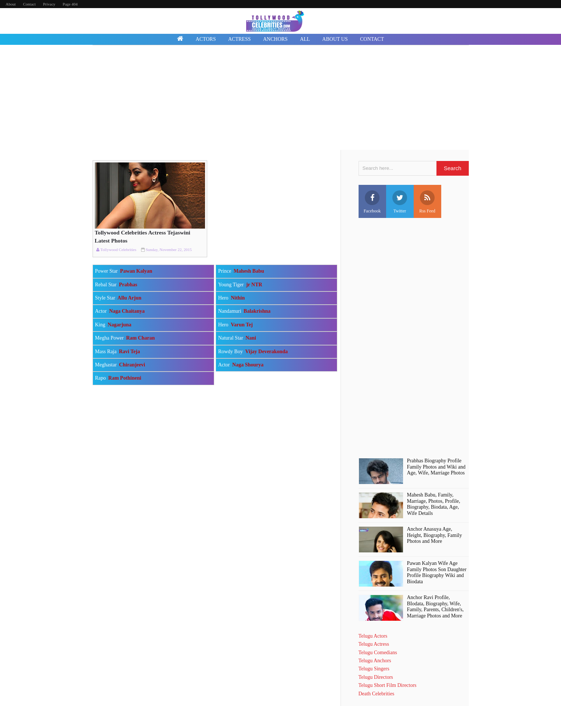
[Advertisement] (280, 98)
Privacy (49, 4)
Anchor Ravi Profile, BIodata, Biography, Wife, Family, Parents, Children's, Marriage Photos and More (435, 607)
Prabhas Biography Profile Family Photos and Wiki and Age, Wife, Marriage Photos (436, 467)
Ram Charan (140, 338)
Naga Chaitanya (127, 311)
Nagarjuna (120, 324)
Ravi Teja (129, 351)
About (11, 4)
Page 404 (70, 4)
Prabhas (128, 284)
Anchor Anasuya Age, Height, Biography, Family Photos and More (434, 535)
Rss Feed (427, 202)
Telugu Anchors (375, 660)
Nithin (238, 298)
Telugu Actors (373, 636)
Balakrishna (257, 311)
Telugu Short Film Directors (388, 685)
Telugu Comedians (378, 652)
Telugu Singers (374, 668)
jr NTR (254, 284)
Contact (29, 4)
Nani (250, 338)
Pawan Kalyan (136, 271)
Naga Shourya (247, 365)
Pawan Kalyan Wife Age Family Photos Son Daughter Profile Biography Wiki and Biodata (437, 572)
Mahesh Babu (249, 271)
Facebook (372, 202)
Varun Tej (242, 324)
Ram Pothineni (124, 378)
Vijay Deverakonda (266, 351)
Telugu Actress (374, 644)
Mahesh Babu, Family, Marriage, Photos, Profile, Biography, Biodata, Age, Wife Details (433, 504)
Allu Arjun (129, 298)
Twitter (399, 202)
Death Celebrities (377, 693)
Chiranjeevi (132, 365)
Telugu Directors (376, 677)
